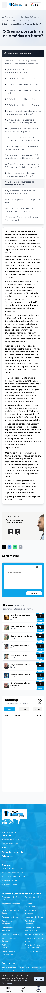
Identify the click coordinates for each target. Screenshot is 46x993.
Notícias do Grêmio (10, 840)
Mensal (24, 709)
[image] (37, 567)
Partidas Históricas (10, 917)
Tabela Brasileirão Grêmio (13, 872)
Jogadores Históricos (11, 904)
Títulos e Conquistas (33, 897)
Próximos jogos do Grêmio (13, 868)
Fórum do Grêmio (10, 844)
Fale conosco (8, 856)
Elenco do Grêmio (9, 880)
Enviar (34, 593)
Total (37, 709)
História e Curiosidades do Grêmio (21, 893)
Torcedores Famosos (34, 952)
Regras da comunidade (12, 852)
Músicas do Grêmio (10, 885)
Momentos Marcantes (34, 934)
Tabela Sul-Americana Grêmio (15, 876)
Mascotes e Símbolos (34, 917)
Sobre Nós (6, 836)
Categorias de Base (10, 934)
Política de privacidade (12, 848)
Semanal (9, 709)
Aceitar (39, 979)
